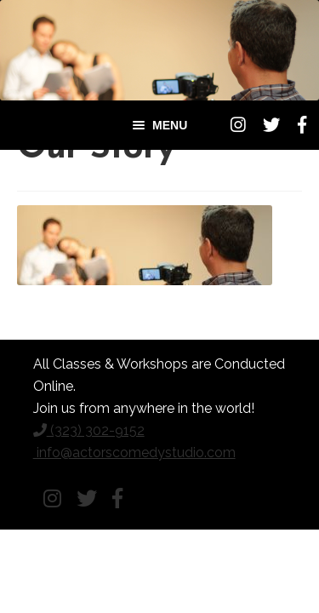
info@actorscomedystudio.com (134, 452)
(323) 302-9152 (89, 430)
